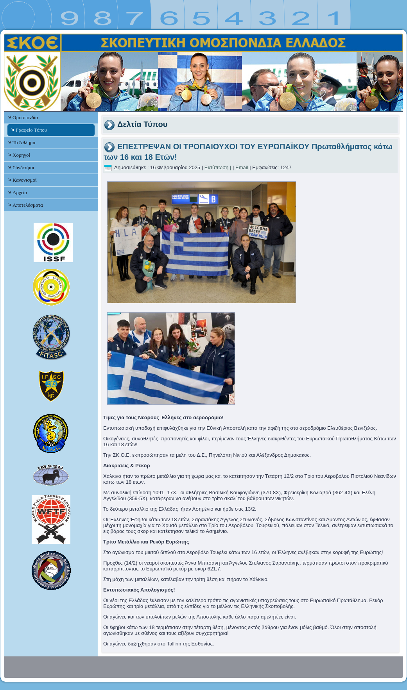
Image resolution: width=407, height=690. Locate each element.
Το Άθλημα (24, 142)
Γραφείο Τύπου (31, 130)
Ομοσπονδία (25, 117)
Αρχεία (20, 192)
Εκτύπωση (216, 167)
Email (241, 167)
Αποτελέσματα (28, 205)
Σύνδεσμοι (23, 167)
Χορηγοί (21, 155)
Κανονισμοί (24, 180)
